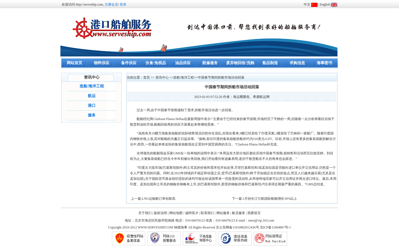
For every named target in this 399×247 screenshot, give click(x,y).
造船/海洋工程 (92, 86)
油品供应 (183, 63)
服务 (92, 115)
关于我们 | (145, 213)
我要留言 (254, 213)
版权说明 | (161, 213)
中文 (307, 4)
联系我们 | (208, 213)
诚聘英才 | (192, 213)
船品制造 (270, 63)
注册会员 (111, 4)
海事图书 (324, 63)
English (325, 4)
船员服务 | (239, 213)
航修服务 (210, 63)
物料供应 (101, 63)
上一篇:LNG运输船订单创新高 (153, 199)
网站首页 (74, 63)
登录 (123, 4)
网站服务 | (223, 213)
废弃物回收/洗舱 (240, 63)
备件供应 (129, 63)
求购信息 (297, 63)
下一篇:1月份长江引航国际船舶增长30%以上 (264, 199)
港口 (92, 105)
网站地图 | (176, 213)
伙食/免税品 (155, 63)
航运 (92, 96)
